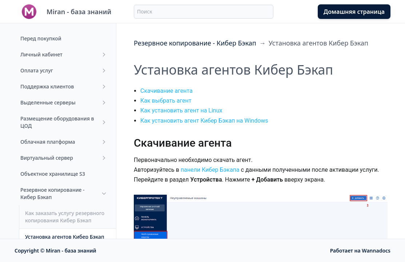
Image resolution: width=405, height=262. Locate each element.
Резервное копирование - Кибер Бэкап (195, 43)
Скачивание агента (166, 90)
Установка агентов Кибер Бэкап (318, 43)
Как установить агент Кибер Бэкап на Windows (204, 120)
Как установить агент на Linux (181, 110)
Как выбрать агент (165, 100)
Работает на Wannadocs (360, 250)
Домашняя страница (354, 12)
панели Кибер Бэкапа (210, 169)
